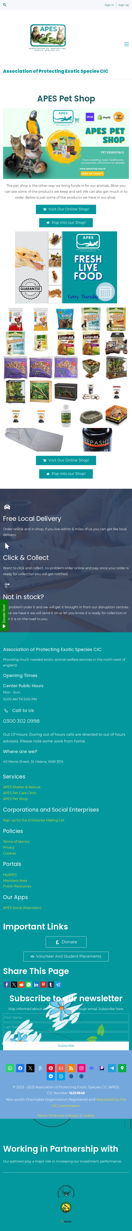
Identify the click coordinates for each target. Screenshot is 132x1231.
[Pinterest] (51, 1068)
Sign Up (123, 5)
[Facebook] (20, 1068)
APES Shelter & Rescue (22, 787)
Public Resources (17, 886)
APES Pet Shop (15, 799)
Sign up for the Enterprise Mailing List (33, 820)
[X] (30, 1068)
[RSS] (71, 1068)
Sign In (109, 5)
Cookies (9, 853)
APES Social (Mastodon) (22, 908)
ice (27, 842)
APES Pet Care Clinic (20, 793)
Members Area (15, 881)
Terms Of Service (51, 1116)
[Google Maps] (122, 1068)
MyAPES (10, 875)
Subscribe (66, 1046)
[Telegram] (112, 1068)
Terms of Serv (14, 842)
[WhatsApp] (10, 1068)
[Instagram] (81, 1068)
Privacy (9, 847)
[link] (66, 111)
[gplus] (41, 1068)
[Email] (61, 1068)
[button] (5, 5)
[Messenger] (51, 1076)
